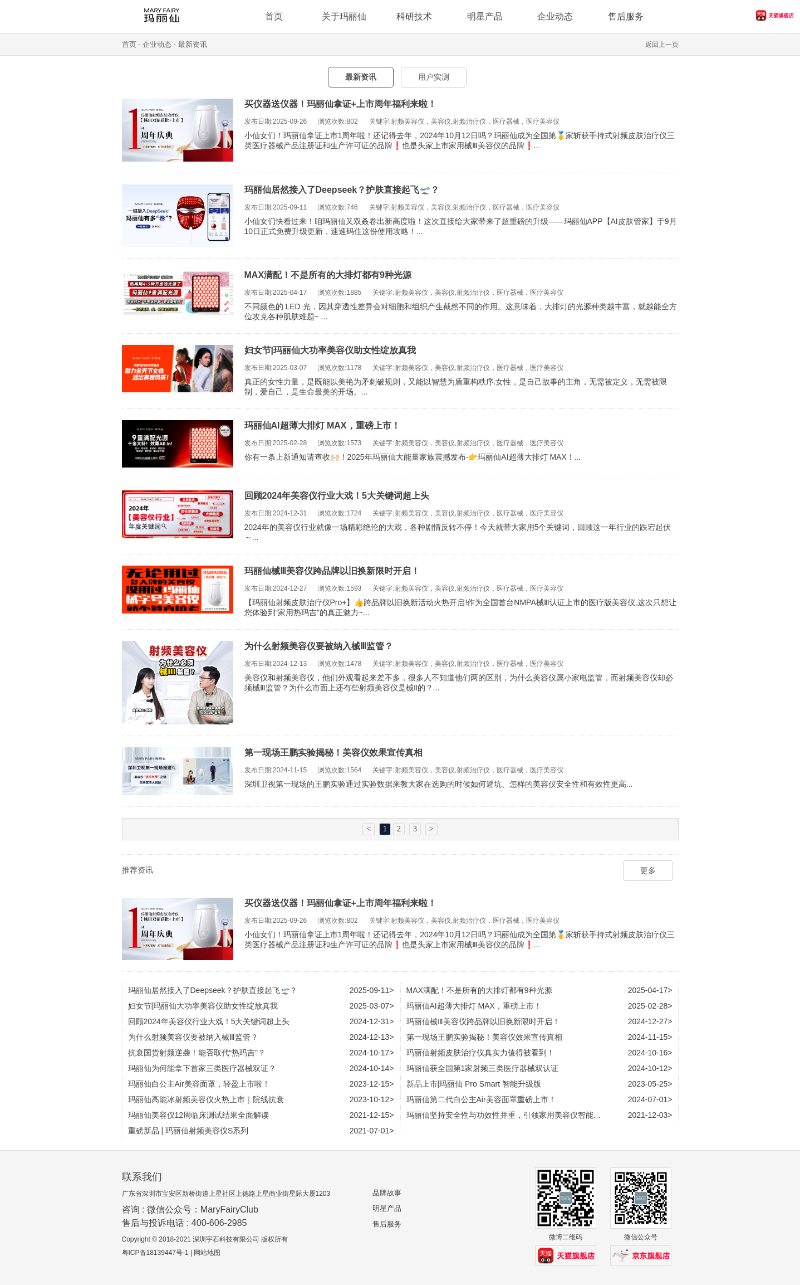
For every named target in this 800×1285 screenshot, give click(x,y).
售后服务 (386, 1224)
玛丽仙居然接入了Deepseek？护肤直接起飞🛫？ (342, 189)
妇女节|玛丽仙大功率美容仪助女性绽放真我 (330, 350)
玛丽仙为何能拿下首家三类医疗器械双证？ (202, 1068)
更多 (648, 870)
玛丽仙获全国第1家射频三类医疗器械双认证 (482, 1068)
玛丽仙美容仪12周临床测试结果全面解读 (198, 1115)
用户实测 (433, 76)
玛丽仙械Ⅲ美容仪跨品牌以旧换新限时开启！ (332, 571)
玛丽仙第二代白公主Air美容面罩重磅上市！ (481, 1099)
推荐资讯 (137, 869)
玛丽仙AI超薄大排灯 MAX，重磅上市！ (322, 425)
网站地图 (207, 1253)
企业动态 (555, 16)
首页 (129, 44)
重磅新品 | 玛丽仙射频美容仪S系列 (188, 1130)
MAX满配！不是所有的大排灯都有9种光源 (327, 275)
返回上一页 (662, 44)
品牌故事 (386, 1193)
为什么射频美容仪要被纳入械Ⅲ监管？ (318, 646)
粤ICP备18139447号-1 (155, 1253)
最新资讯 (192, 44)
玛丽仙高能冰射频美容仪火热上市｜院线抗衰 (206, 1099)
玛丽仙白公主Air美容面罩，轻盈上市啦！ (199, 1083)
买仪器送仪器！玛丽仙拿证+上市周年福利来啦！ (340, 104)
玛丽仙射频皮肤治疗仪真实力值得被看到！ (480, 1052)
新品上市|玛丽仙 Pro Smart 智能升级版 (473, 1083)
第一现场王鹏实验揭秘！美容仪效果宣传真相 (333, 752)
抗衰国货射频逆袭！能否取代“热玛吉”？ (197, 1052)
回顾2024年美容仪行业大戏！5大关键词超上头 (337, 495)
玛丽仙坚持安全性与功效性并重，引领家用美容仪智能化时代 (511, 1115)
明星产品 (386, 1208)
